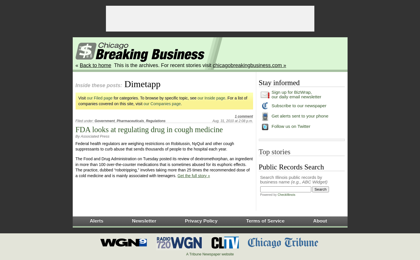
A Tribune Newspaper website (210, 254)
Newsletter (144, 221)
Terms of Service (265, 221)
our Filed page (100, 98)
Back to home (95, 65)
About (320, 221)
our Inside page (211, 98)
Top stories (275, 152)
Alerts (97, 221)
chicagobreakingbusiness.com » (249, 65)
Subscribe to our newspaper (299, 105)
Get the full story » (194, 175)
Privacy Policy (201, 221)
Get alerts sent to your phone (300, 116)
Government (104, 121)
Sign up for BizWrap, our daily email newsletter (297, 94)
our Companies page (162, 103)
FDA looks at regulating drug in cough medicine (149, 129)
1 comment (244, 116)
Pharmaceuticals (130, 121)
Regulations (156, 121)
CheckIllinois (286, 194)
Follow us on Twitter (291, 126)
